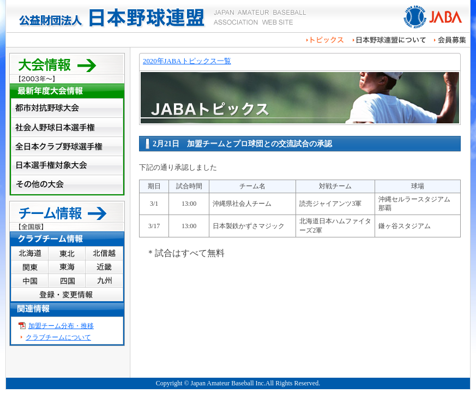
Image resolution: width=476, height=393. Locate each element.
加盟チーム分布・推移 (61, 326)
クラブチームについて (58, 337)
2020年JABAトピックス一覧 (187, 61)
